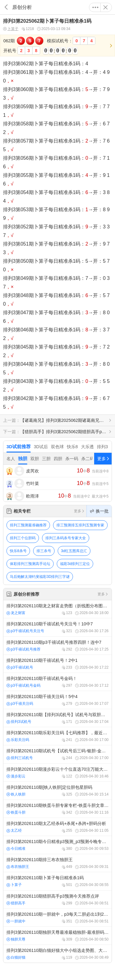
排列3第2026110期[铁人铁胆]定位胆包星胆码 (57, 791)
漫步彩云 (15, 776)
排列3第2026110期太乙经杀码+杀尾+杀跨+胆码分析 (57, 827)
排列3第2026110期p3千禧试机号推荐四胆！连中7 (57, 646)
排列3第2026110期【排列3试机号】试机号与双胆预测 (57, 718)
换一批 (99, 511)
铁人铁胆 (15, 794)
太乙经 (14, 830)
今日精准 (15, 848)
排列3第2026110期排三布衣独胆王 (57, 863)
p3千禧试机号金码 (23, 685)
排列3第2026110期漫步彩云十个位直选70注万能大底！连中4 (57, 772)
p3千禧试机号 (19, 667)
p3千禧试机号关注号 (25, 631)
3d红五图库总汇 (74, 551)
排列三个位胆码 (23, 538)
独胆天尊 (15, 939)
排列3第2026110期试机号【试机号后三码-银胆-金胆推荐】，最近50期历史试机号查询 (57, 754)
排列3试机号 (18, 722)
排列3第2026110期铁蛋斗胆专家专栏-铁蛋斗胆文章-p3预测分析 (57, 809)
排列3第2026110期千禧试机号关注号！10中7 (57, 627)
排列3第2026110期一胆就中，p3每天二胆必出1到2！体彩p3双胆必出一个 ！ (57, 917)
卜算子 (10, 29)
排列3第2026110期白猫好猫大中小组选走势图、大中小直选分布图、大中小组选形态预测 (57, 954)
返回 (6, 7)
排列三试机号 (19, 758)
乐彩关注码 (17, 740)
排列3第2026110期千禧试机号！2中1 (57, 664)
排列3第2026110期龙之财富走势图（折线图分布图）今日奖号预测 (57, 609)
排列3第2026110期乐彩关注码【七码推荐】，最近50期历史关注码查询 (57, 736)
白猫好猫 (15, 957)
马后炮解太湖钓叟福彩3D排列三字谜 (40, 577)
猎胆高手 (15, 903)
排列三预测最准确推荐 (28, 525)
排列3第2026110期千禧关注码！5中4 (57, 700)
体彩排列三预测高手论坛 (30, 564)
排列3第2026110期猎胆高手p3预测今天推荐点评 (57, 899)
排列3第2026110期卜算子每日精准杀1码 (57, 881)
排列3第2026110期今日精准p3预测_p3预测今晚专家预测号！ (57, 845)
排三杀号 (43, 551)
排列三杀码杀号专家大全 (65, 538)
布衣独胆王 (17, 867)
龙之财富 (15, 613)
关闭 (105, 7)
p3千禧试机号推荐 (23, 649)
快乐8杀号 (18, 551)
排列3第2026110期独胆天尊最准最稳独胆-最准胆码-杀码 (57, 936)
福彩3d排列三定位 (75, 564)
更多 (95, 7)
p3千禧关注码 (19, 703)
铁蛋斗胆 (15, 812)
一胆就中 (15, 921)
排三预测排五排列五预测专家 (80, 525)
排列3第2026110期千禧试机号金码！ (57, 682)
